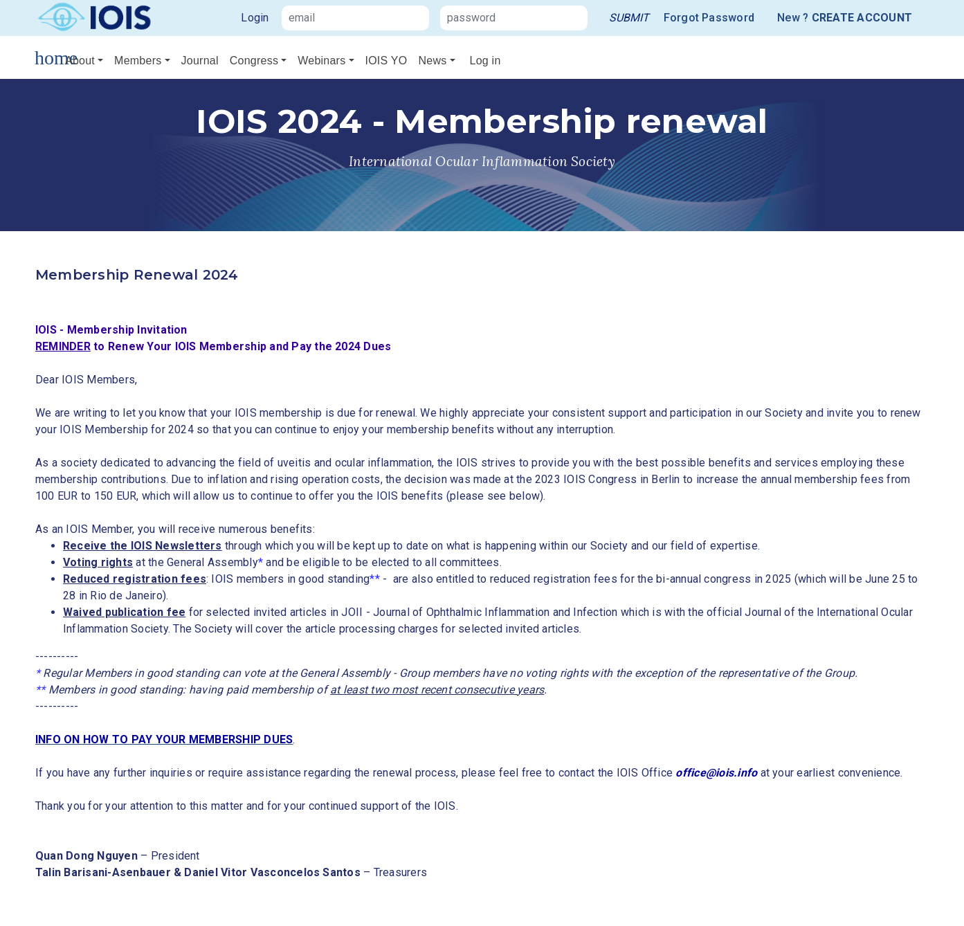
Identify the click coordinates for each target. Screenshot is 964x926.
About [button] (80, 60)
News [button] (432, 60)
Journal (200, 60)
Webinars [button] (321, 60)
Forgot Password (709, 17)
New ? (844, 18)
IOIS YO (386, 60)
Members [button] (137, 60)
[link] (629, 18)
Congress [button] (254, 60)
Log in (485, 60)
